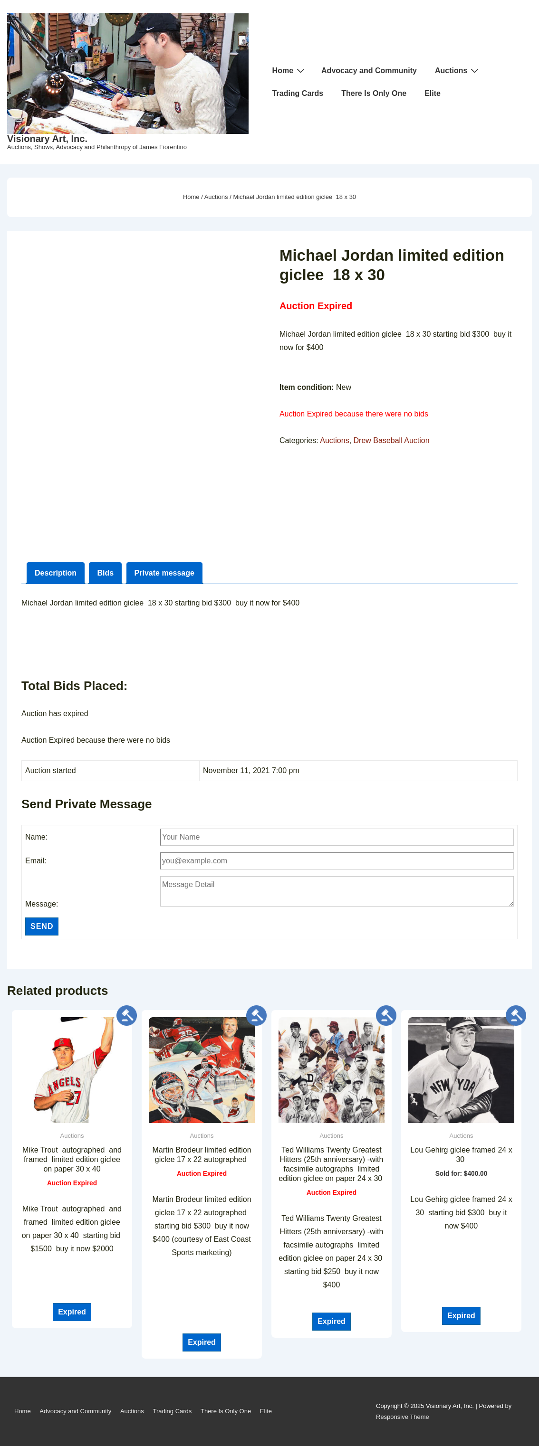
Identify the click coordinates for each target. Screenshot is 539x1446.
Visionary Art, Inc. (47, 138)
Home (289, 70)
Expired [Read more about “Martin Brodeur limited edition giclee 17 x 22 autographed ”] (202, 1342)
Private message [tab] (164, 573)
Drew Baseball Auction (392, 440)
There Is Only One (373, 93)
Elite (432, 93)
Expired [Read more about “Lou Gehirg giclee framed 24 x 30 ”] (461, 1316)
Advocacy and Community (369, 70)
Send (41, 926)
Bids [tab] (105, 573)
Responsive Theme (402, 1416)
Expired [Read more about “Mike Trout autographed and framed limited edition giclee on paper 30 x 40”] (72, 1312)
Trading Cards (298, 93)
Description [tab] (56, 573)
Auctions (458, 70)
